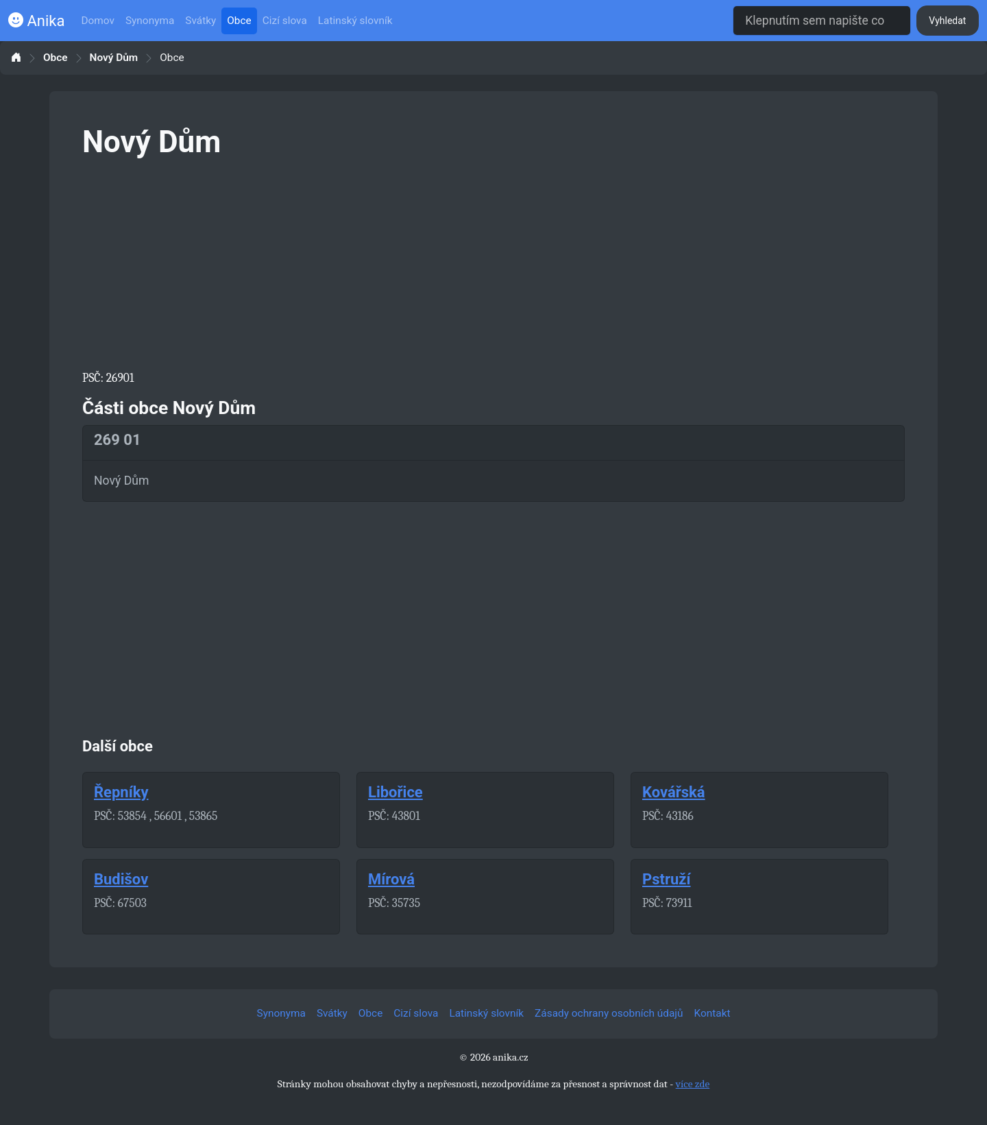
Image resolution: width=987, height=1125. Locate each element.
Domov (97, 20)
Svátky (200, 20)
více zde (693, 1084)
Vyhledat (947, 20)
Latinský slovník (355, 20)
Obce (239, 20)
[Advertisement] (493, 262)
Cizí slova (285, 20)
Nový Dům (114, 58)
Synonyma (149, 20)
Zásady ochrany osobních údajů (609, 1013)
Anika (36, 20)
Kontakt (712, 1013)
